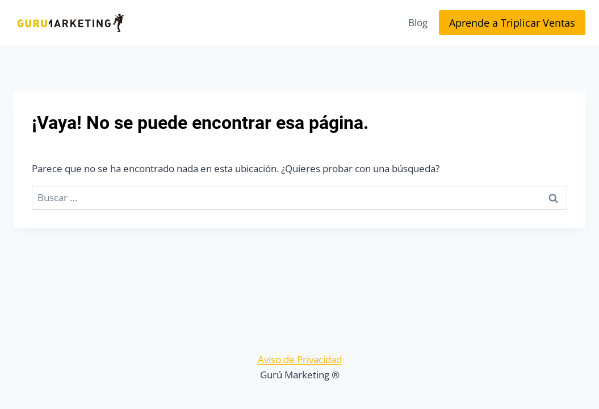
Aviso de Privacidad (300, 359)
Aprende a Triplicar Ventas (512, 23)
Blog (418, 22)
